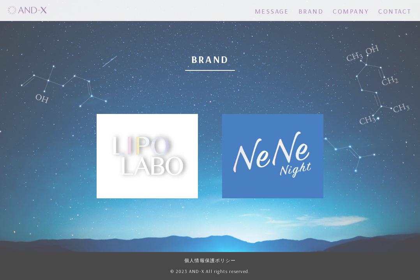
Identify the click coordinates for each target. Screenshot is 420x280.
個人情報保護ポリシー (210, 260)
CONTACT (394, 11)
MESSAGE (272, 11)
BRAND (311, 11)
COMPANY (351, 11)
